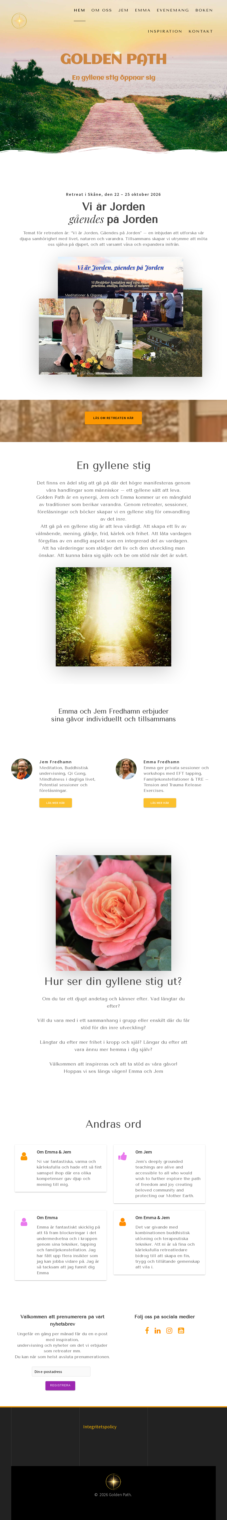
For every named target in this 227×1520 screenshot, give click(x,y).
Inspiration (165, 31)
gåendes (88, 219)
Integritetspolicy (99, 1426)
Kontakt (201, 31)
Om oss (101, 10)
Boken (204, 10)
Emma (143, 10)
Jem (123, 10)
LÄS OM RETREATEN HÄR (113, 418)
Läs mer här (55, 803)
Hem (80, 10)
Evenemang (173, 10)
